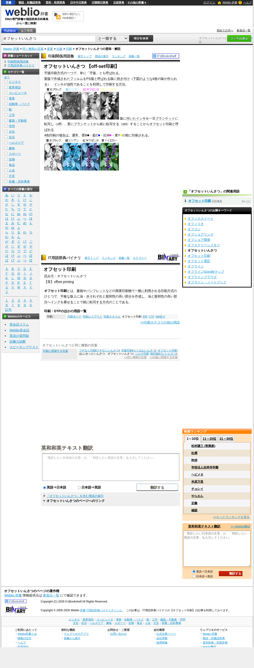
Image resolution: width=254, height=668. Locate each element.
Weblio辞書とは (27, 633)
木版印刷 (126, 350)
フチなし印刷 (87, 350)
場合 (62, 135)
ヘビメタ (197, 474)
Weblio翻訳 (209, 646)
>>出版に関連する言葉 (164, 357)
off (59, 124)
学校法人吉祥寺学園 (204, 467)
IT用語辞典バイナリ (64, 258)
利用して (99, 84)
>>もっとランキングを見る (231, 517)
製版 (47, 79)
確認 (194, 510)
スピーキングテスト (24, 347)
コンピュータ (18, 93)
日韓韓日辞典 (100, 2)
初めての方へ (225, 30)
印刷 (69, 49)
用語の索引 (102, 56)
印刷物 (127, 291)
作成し (140, 296)
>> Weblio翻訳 (240, 526)
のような (145, 79)
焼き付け (123, 79)
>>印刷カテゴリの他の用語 (160, 322)
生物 (12, 159)
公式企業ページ (166, 633)
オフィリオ (196, 224)
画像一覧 (134, 56)
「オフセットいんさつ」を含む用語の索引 (75, 496)
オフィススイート (201, 218)
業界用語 (15, 87)
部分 (128, 296)
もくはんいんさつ (144, 350)
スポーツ (15, 154)
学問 (12, 126)
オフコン (194, 229)
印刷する (112, 84)
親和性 (110, 296)
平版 (93, 73)
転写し (49, 124)
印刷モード (74, 316)
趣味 (12, 148)
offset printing (64, 282)
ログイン (209, 2)
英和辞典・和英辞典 (215, 642)
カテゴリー (140, 258)
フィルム (76, 79)
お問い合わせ (118, 633)
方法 (122, 84)
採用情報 (161, 642)
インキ (59, 84)
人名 (12, 170)
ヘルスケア (16, 142)
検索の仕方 (24, 638)
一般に (140, 291)
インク (55, 302)
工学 (12, 115)
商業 (118, 291)
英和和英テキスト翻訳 (67, 447)
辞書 (8, 2)
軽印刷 (154, 353)
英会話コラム (19, 324)
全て (7, 77)
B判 (145, 316)
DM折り (160, 316)
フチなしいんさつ (107, 350)
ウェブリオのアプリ (76, 633)
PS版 (90, 79)
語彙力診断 (17, 341)
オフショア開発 (199, 240)
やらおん (197, 496)
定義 (194, 503)
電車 (12, 98)
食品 (12, 165)
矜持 (194, 460)
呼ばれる (112, 73)
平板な (65, 296)
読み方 (49, 276)
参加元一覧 (244, 30)
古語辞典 (118, 2)
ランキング (119, 56)
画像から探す (72, 638)
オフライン (196, 266)
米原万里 (197, 481)
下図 (136, 79)
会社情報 (161, 638)
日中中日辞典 (78, 2)
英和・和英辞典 (55, 2)
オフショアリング (201, 234)
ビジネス (15, 82)
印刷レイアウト (92, 316)
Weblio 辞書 (230, 2)
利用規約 (23, 646)
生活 (12, 137)
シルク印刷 (142, 353)
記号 (8, 310)
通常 (75, 135)
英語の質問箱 (19, 336)
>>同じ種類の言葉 (135, 357)
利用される (153, 291)
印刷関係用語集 (61, 56)
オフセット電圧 (199, 261)
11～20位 (209, 438)
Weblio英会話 (19, 330)
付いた (131, 118)
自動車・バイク (19, 104)
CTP (151, 316)
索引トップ (85, 56)
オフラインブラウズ (202, 277)
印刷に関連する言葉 (55, 351)
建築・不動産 (18, 120)
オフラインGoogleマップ (206, 271)
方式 (60, 73)
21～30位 (226, 438)
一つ (70, 73)
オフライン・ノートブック (207, 282)
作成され (60, 79)
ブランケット (165, 118)
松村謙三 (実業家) (203, 446)
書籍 (80, 291)
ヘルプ (247, 2)
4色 (46, 135)
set (124, 124)
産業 (50, 49)
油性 (70, 84)
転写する (112, 124)
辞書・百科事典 (19, 181)
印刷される (140, 135)
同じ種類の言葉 (32, 49)
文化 (12, 131)
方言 (12, 176)
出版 (59, 49)
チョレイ (197, 489)
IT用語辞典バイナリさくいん (104, 610)
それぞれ (96, 296)
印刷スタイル (112, 316)
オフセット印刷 (160, 124)
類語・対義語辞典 (30, 2)
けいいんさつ (168, 353)
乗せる (68, 302)
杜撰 (194, 453)
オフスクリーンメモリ (204, 245)
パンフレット (96, 291)
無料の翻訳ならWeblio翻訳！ (71, 16)
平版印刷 (50, 73)
